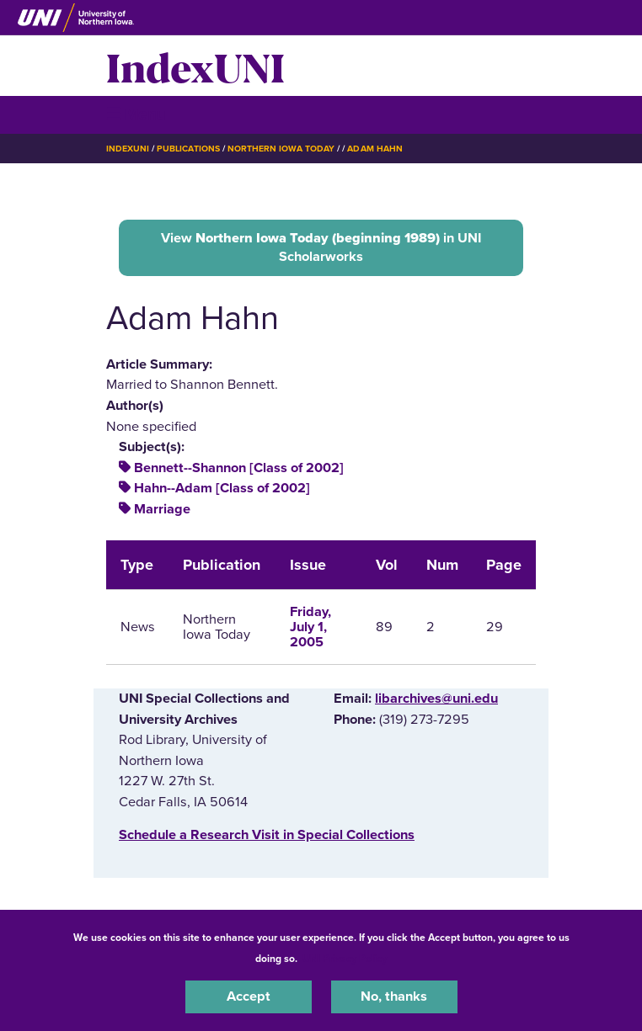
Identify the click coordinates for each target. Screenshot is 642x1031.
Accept (248, 996)
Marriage (162, 509)
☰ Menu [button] (136, 114)
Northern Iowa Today (281, 148)
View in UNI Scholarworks (321, 247)
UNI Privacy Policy (344, 959)
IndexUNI (195, 65)
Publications (188, 148)
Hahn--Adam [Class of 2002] (222, 488)
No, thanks (394, 996)
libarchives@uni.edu (436, 698)
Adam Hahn (374, 148)
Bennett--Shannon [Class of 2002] (239, 468)
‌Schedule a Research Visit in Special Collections (267, 834)
